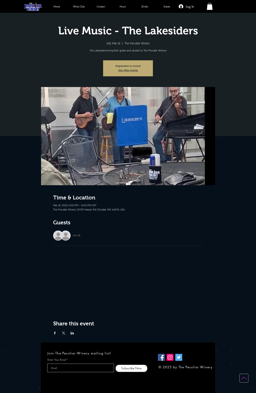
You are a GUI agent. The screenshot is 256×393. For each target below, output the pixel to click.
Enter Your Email (56, 359)
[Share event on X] (63, 333)
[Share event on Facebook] (55, 333)
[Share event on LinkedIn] (72, 333)
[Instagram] (170, 357)
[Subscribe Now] (131, 368)
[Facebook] (161, 357)
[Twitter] (178, 357)
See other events (128, 70)
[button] (210, 6)
